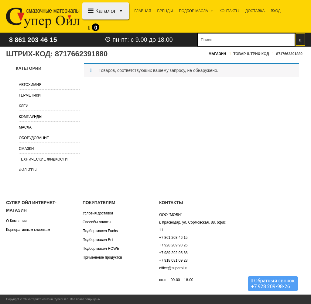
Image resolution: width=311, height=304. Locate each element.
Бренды (165, 11)
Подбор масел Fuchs (100, 231)
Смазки (26, 149)
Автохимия (30, 85)
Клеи (24, 106)
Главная (143, 11)
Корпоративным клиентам (28, 230)
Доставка (255, 11)
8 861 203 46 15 (35, 39)
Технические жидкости (43, 159)
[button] (120, 11)
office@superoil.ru (174, 268)
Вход (275, 11)
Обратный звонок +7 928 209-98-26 (273, 283)
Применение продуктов (102, 257)
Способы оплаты (97, 222)
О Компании (16, 221)
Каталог (109, 11)
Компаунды (30, 117)
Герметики (30, 95)
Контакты (229, 11)
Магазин (217, 54)
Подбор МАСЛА (196, 11)
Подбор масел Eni (98, 240)
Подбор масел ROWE (101, 248)
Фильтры (27, 170)
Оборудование (34, 138)
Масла (25, 127)
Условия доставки (98, 213)
